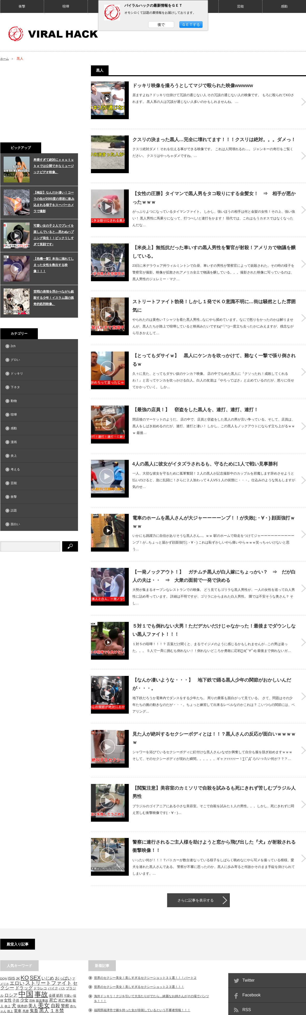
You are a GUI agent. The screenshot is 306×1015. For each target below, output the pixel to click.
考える (15, 469)
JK (18, 912)
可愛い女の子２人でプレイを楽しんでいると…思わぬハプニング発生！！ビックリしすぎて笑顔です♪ (53, 235)
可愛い (68, 930)
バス (62, 922)
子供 (15, 934)
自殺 (55, 939)
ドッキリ (17, 373)
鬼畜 (34, 944)
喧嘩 (65, 6)
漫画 (14, 442)
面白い (15, 524)
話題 (14, 510)
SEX (35, 912)
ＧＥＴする (191, 24)
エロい (17, 917)
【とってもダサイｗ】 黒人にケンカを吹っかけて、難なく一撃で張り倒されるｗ (214, 339)
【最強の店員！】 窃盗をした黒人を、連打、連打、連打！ (195, 387)
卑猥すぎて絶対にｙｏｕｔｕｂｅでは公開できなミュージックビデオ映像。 (53, 166)
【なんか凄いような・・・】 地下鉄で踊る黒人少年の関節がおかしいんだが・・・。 (211, 636)
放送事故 (42, 934)
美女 (44, 939)
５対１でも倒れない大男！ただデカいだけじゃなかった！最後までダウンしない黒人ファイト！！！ (214, 590)
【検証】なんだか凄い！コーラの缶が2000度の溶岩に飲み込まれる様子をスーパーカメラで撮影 (54, 202)
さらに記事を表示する (195, 834)
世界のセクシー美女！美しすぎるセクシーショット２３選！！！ (139, 921)
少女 (24, 934)
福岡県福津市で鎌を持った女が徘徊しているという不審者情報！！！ (142, 944)
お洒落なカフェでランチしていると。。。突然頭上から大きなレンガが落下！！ (150, 976)
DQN (3, 912)
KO (25, 912)
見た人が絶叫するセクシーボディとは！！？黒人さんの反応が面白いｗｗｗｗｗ (214, 688)
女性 (8, 934)
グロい (15, 360)
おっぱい (63, 912)
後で (161, 24)
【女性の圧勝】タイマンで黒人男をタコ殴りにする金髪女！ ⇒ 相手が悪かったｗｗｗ (214, 183)
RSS (247, 944)
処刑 (59, 930)
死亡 (53, 934)
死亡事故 (65, 934)
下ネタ (15, 387)
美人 (32, 939)
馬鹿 (26, 945)
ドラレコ (40, 922)
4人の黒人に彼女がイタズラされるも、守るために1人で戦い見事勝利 (204, 434)
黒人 (44, 944)
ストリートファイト (48, 917)
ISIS (11, 912)
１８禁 (57, 944)
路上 (10, 945)
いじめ (47, 912)
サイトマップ (9, 1008)
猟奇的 (22, 940)
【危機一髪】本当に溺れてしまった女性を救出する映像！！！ (53, 265)
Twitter (249, 914)
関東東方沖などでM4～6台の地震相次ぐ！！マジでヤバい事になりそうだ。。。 (150, 953)
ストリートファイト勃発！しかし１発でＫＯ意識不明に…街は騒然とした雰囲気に (214, 287)
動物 (14, 401)
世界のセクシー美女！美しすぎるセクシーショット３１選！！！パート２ (145, 912)
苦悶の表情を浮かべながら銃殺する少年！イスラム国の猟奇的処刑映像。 (53, 298)
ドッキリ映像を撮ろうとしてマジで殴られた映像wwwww (192, 85)
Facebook (252, 929)
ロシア (11, 929)
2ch (13, 346)
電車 (18, 945)
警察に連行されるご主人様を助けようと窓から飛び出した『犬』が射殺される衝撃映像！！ (214, 782)
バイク (53, 922)
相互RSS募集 (36, 1008)
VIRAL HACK (270, 1008)
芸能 (240, 6)
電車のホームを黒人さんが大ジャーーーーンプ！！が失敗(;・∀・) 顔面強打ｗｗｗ (213, 485)
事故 (41, 928)
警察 (65, 939)
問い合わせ (61, 1008)
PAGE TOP (153, 995)
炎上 (14, 455)
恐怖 (32, 934)
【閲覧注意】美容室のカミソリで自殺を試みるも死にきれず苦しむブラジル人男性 (214, 735)
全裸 (52, 930)
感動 (284, 6)
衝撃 (22, 6)
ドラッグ (24, 922)
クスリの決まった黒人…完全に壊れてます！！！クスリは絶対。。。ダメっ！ (214, 132)
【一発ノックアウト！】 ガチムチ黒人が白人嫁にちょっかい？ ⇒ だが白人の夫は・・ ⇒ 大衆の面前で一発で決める (214, 537)
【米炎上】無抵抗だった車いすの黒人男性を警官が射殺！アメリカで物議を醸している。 (214, 235)
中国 (25, 928)
